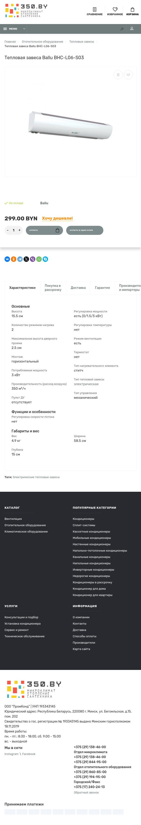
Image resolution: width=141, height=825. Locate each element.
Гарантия (102, 288)
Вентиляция (13, 519)
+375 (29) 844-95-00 (90, 762)
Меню (10, 28)
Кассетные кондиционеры (91, 531)
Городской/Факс (87, 782)
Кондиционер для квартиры (92, 595)
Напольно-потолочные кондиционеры (100, 550)
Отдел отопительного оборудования (102, 767)
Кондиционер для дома (89, 588)
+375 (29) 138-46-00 (90, 747)
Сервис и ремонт (17, 630)
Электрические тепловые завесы (36, 477)
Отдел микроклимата (90, 752)
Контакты (79, 623)
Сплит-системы (84, 525)
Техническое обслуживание (25, 636)
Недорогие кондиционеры (91, 576)
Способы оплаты (84, 636)
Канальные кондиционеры (91, 557)
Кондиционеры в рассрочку (92, 582)
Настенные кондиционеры (91, 544)
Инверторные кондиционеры (93, 569)
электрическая (86, 384)
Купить (44, 230)
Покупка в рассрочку (53, 288)
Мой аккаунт (132, 28)
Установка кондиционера (23, 623)
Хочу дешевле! (57, 218)
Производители (84, 642)
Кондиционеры (83, 519)
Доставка (78, 288)
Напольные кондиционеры (91, 563)
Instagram (12, 754)
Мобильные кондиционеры (92, 538)
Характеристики (22, 288)
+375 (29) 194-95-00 (90, 777)
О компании (81, 617)
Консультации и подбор (21, 617)
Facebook (28, 754)
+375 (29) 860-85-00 (90, 772)
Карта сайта (81, 649)
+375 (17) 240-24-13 (89, 787)
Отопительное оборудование (25, 525)
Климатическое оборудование (26, 531)
